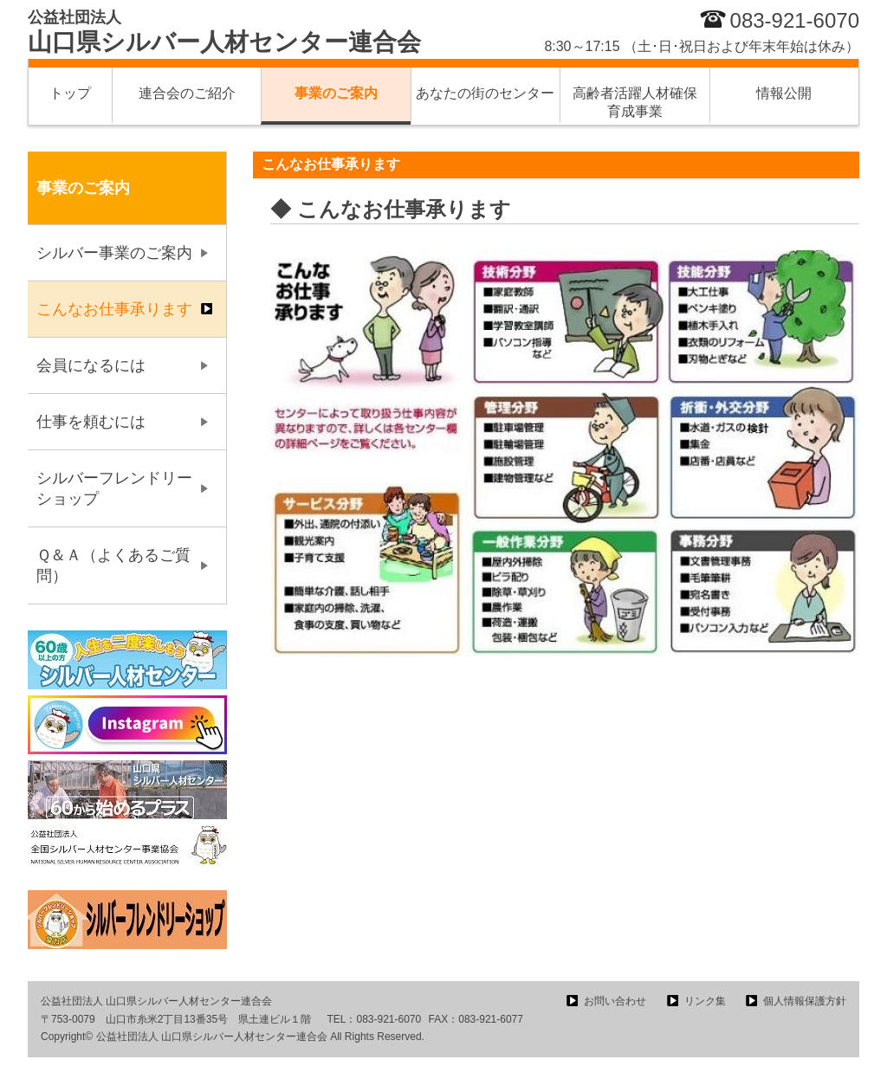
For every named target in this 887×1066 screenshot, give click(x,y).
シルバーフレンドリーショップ (114, 488)
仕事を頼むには (91, 421)
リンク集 (705, 1001)
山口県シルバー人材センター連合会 (224, 32)
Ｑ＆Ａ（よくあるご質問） (113, 565)
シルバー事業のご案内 (114, 253)
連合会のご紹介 (187, 93)
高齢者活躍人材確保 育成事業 (641, 102)
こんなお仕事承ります (114, 309)
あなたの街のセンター (485, 93)
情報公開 (784, 93)
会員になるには (91, 365)
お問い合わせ (615, 1001)
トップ (70, 93)
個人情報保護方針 (804, 1001)
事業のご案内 (336, 93)
